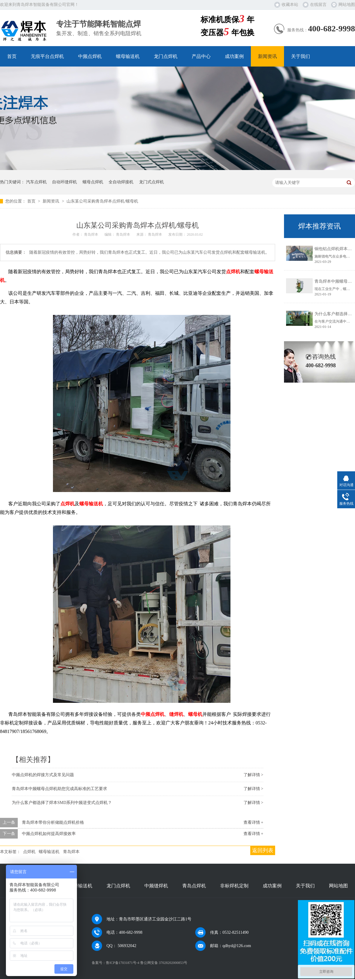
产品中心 (201, 56)
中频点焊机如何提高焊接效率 (49, 833)
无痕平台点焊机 (47, 56)
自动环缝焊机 (64, 182)
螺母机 (195, 714)
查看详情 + (253, 822)
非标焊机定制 (234, 885)
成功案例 (234, 56)
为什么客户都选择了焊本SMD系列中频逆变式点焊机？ (62, 802)
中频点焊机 (90, 56)
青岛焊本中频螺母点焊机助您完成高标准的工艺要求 (59, 789)
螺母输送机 (128, 56)
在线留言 (318, 4)
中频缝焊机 (156, 885)
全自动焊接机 (121, 182)
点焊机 (233, 271)
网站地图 (346, 4)
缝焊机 (176, 714)
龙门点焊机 (166, 56)
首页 (12, 56)
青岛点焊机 (194, 885)
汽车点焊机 (36, 182)
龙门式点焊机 (151, 182)
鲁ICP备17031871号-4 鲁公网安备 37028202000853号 (146, 963)
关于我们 (300, 56)
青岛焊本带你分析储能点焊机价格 (53, 822)
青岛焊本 (71, 851)
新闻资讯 (267, 56)
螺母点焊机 (93, 182)
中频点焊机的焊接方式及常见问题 (43, 775)
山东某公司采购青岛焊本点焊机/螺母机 (102, 201)
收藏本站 (290, 4)
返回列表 (262, 850)
